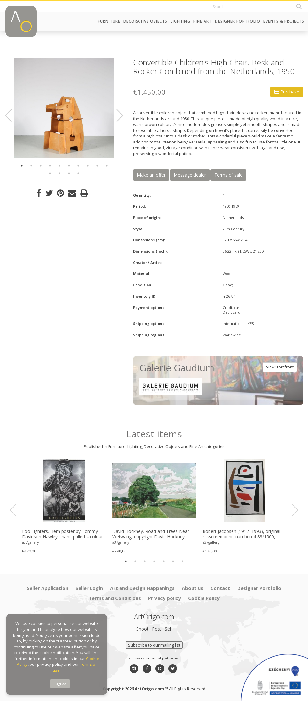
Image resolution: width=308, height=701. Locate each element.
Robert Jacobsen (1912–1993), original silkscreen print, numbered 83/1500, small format (241, 534)
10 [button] (107, 166)
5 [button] (59, 166)
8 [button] (88, 166)
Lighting (180, 21)
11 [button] (50, 173)
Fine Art (202, 21)
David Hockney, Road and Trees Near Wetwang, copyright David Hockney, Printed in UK (150, 534)
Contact (220, 588)
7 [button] (78, 166)
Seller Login (89, 588)
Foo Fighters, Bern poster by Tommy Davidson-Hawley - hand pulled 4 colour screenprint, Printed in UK (62, 534)
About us (192, 588)
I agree (60, 683)
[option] (64, 108)
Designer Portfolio (237, 21)
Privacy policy (164, 598)
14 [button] (78, 173)
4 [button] (50, 166)
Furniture (109, 21)
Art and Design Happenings (142, 588)
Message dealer (190, 175)
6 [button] (69, 166)
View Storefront (280, 367)
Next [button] (116, 115)
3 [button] (40, 166)
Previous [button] (12, 115)
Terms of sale (228, 175)
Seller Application (47, 588)
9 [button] (97, 166)
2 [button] (31, 166)
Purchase (286, 92)
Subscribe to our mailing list (154, 645)
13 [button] (69, 173)
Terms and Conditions (115, 598)
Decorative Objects (145, 21)
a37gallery (30, 542)
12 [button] (59, 173)
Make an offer (151, 175)
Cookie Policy (204, 598)
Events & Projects (283, 21)
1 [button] (22, 166)
